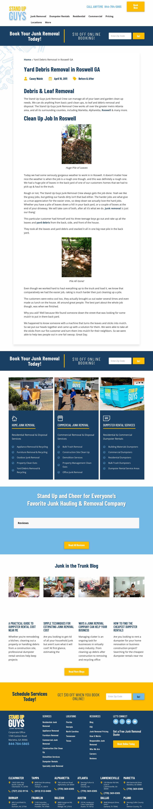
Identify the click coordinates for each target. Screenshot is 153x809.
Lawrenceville (109, 754)
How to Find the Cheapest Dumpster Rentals (125, 602)
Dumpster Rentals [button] (59, 16)
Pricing (109, 16)
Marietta (129, 754)
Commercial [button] (95, 16)
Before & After (86, 78)
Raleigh (59, 774)
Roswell (106, 110)
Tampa (35, 754)
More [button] (48, 22)
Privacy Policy (15, 802)
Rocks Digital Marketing (132, 802)
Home (27, 59)
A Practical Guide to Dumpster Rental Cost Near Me (22, 602)
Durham (13, 774)
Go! (138, 36)
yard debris (43, 222)
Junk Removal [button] (38, 16)
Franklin (37, 774)
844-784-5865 (112, 6)
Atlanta (82, 754)
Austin (81, 774)
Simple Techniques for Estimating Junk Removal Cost (58, 602)
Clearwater (16, 754)
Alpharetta (62, 754)
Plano (127, 774)
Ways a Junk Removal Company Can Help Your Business (93, 602)
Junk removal (113, 208)
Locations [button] (36, 22)
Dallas (104, 774)
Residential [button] (79, 16)
